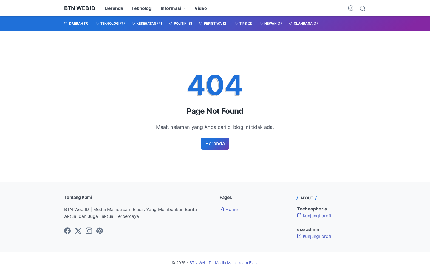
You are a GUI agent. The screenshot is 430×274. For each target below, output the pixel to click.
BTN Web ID (79, 8)
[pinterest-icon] (99, 231)
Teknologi (141, 8)
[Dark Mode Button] (350, 8)
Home (229, 209)
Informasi (171, 8)
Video (200, 8)
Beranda (114, 8)
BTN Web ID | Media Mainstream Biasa (224, 262)
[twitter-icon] (78, 231)
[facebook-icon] (67, 231)
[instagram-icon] (89, 231)
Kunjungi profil (314, 215)
